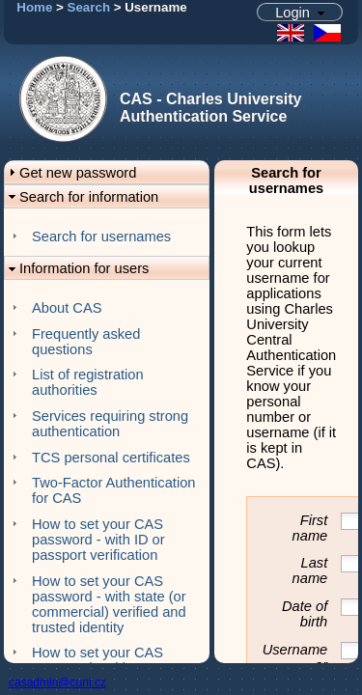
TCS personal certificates (111, 457)
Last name (310, 570)
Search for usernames (101, 236)
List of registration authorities (88, 382)
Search (89, 7)
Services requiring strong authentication (110, 423)
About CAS (67, 308)
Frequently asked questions (86, 341)
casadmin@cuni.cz (57, 682)
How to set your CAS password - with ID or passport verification (98, 539)
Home (34, 7)
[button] (300, 12)
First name (310, 528)
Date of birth (304, 613)
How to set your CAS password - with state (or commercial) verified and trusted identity (109, 604)
